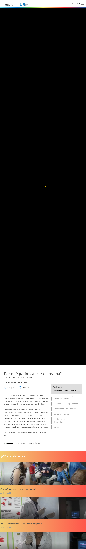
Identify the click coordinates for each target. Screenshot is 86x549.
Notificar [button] (24, 387)
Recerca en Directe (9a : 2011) (66, 390)
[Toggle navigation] (82, 3)
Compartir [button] (10, 387)
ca (77, 3)
